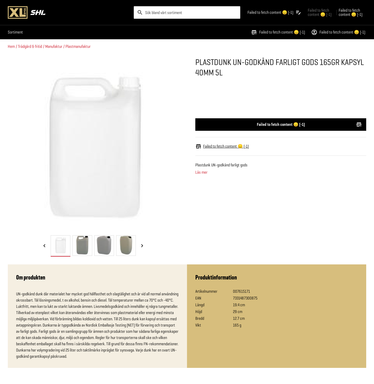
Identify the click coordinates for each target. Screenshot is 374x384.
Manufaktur (53, 46)
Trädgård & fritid (30, 46)
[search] (187, 12)
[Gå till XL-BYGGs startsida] (69, 12)
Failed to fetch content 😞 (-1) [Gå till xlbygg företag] (319, 12)
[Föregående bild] (44, 246)
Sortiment (15, 32)
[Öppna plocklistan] (274, 12)
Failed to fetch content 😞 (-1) (278, 32)
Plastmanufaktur (78, 46)
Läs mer (201, 172)
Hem (11, 46)
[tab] (60, 245)
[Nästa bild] (142, 246)
